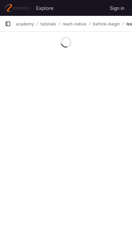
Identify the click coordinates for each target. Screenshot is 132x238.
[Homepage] (17, 8)
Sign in (117, 8)
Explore (44, 8)
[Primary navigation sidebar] (8, 24)
